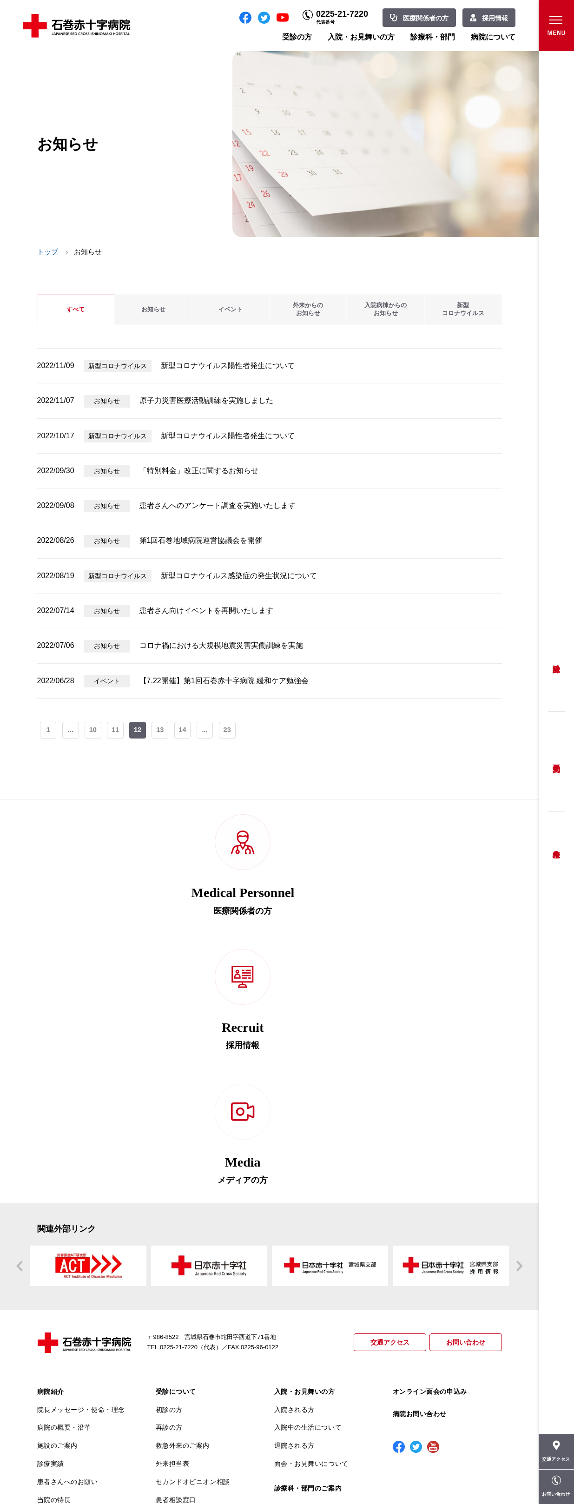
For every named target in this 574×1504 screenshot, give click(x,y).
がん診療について (64, 1368)
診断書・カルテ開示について (200, 1352)
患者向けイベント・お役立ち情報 (81, 1426)
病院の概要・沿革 (64, 1199)
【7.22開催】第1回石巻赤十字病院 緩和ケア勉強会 (224, 681)
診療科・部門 (432, 37)
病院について (493, 37)
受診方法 (556, 662)
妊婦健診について (183, 1289)
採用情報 (495, 18)
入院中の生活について (308, 1199)
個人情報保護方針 (64, 1308)
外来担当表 (173, 1235)
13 (162, 731)
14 (185, 731)
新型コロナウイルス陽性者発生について (228, 365)
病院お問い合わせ (420, 1185)
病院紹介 (50, 1163)
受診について (176, 1163)
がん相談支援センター (71, 1404)
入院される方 (294, 1181)
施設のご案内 (57, 1217)
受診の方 (297, 37)
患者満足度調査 (61, 1325)
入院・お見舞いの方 (361, 37)
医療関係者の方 (426, 18)
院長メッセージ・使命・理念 (81, 1181)
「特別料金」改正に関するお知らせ (198, 471)
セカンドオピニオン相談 (193, 1253)
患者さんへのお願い (67, 1253)
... (70, 731)
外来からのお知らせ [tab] (308, 309)
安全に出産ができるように (196, 1308)
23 (230, 731)
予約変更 (556, 761)
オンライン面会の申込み (430, 1163)
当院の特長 (54, 1271)
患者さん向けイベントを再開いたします (206, 610)
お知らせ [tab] (153, 309)
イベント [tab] (230, 309)
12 (139, 731)
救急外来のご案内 (183, 1217)
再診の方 (169, 1199)
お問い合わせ (464, 1114)
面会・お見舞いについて (311, 1235)
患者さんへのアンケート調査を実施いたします (217, 505)
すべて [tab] (76, 309)
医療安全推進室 (61, 1343)
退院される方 (294, 1217)
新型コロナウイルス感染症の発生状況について (239, 576)
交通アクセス (386, 1114)
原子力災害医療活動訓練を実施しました (206, 400)
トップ (47, 252)
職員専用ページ (471, 1475)
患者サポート (176, 1370)
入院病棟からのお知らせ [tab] (386, 309)
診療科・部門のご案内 (308, 1260)
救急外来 (556, 842)
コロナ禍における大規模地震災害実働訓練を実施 (221, 645)
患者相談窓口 (176, 1271)
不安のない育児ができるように (200, 1329)
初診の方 (169, 1181)
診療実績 (50, 1235)
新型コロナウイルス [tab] (463, 309)
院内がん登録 (57, 1386)
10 (94, 731)
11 (116, 731)
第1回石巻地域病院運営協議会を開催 (201, 540)
